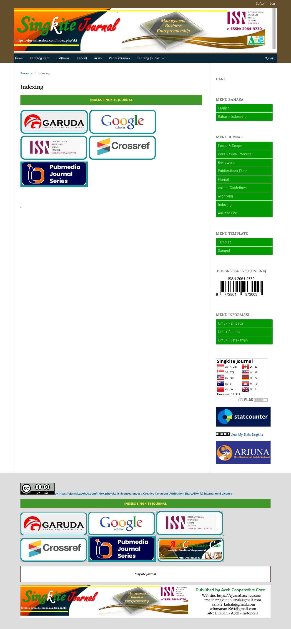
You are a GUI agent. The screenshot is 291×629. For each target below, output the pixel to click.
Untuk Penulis (229, 332)
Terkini (82, 58)
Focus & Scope (230, 146)
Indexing (225, 204)
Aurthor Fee (227, 213)
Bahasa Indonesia (232, 116)
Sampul (224, 250)
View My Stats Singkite (247, 434)
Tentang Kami (40, 58)
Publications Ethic (232, 171)
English (224, 108)
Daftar (260, 3)
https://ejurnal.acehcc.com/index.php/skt (88, 493)
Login (273, 3)
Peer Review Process (235, 154)
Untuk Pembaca (230, 323)
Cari (269, 58)
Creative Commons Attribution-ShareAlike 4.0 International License (187, 493)
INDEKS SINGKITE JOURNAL (111, 100)
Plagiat (223, 179)
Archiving (225, 196)
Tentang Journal (149, 58)
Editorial (63, 58)
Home (18, 58)
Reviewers (226, 162)
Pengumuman (119, 58)
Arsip (98, 58)
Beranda (26, 73)
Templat (224, 242)
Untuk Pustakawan (233, 340)
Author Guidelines (232, 188)
